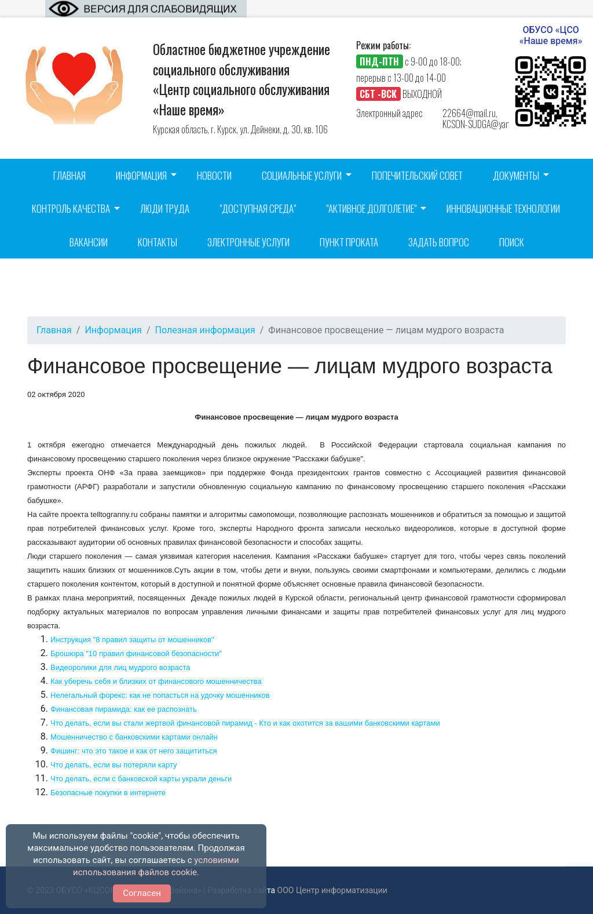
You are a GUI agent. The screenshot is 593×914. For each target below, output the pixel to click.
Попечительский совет (417, 175)
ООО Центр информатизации (332, 890)
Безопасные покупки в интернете (108, 792)
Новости (214, 175)
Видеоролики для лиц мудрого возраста (120, 667)
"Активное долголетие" (371, 208)
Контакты (157, 242)
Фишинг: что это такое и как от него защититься (133, 751)
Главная (69, 175)
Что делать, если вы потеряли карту (113, 764)
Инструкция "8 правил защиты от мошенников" (132, 639)
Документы (516, 175)
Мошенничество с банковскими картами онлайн (134, 737)
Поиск (511, 242)
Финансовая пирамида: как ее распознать (123, 709)
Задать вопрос (438, 242)
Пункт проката (349, 242)
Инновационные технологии (503, 208)
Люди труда (164, 208)
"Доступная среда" (257, 208)
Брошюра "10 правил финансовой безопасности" (136, 653)
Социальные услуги (302, 175)
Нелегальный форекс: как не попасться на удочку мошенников (160, 695)
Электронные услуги (248, 242)
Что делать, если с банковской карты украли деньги (141, 778)
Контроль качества (71, 208)
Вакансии (88, 242)
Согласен (142, 893)
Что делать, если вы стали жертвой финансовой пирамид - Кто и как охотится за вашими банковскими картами (245, 723)
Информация (141, 175)
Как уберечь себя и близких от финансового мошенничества (156, 681)
